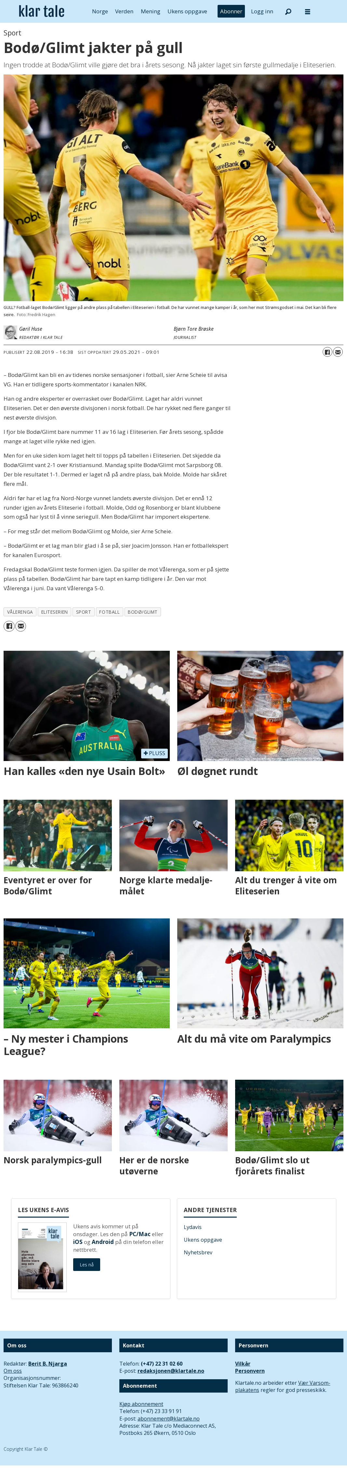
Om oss (13, 1370)
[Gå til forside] (42, 11)
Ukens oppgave (187, 11)
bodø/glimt (142, 612)
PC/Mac (140, 1234)
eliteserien (54, 612)
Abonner (231, 11)
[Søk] (288, 11)
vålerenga (20, 612)
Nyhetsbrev (198, 1252)
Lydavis (193, 1227)
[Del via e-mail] (338, 352)
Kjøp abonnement (141, 1404)
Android (103, 1242)
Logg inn (262, 11)
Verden (124, 11)
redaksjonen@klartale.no (171, 1370)
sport (83, 612)
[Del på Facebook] (327, 352)
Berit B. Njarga (47, 1363)
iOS (78, 1242)
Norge (100, 11)
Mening (150, 11)
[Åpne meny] (307, 11)
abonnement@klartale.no (169, 1418)
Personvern (250, 1370)
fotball (109, 612)
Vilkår (242, 1363)
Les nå (87, 1265)
